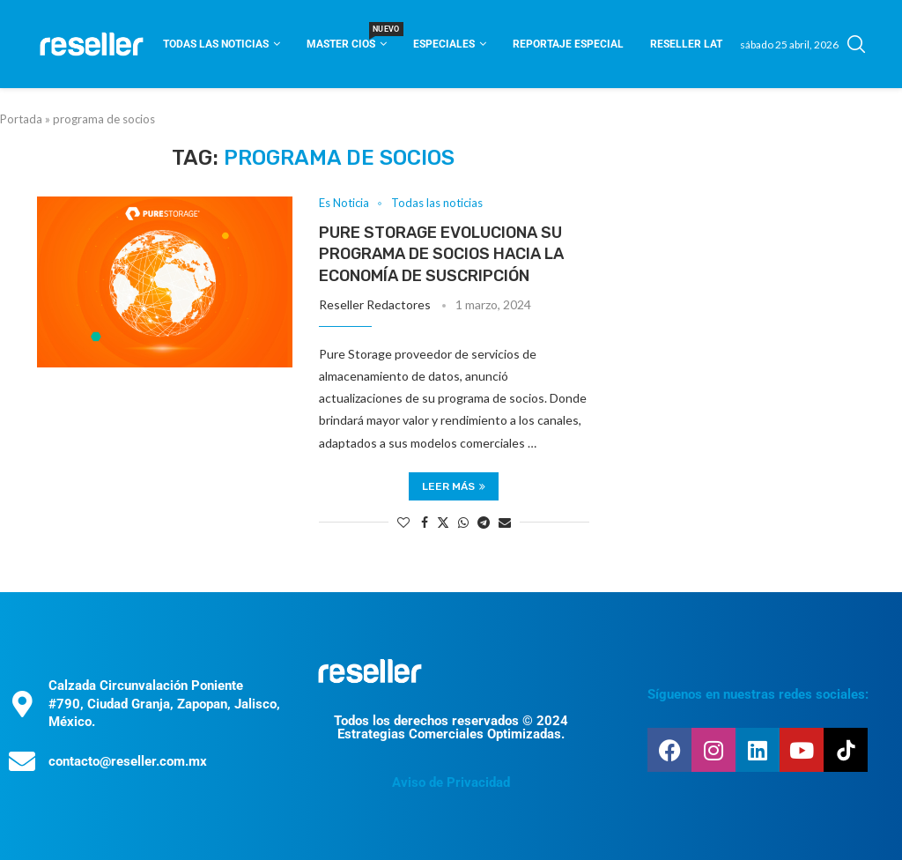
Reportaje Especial (568, 44)
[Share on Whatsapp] (463, 522)
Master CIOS (347, 38)
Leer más (453, 486)
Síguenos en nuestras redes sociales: (758, 694)
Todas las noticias (216, 44)
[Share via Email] (505, 522)
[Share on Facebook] (424, 522)
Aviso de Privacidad (451, 782)
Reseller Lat (686, 44)
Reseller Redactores (375, 304)
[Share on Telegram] (483, 522)
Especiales (444, 44)
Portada (21, 119)
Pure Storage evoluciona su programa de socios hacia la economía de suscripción (441, 254)
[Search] (856, 44)
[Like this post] (403, 522)
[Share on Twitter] (443, 522)
